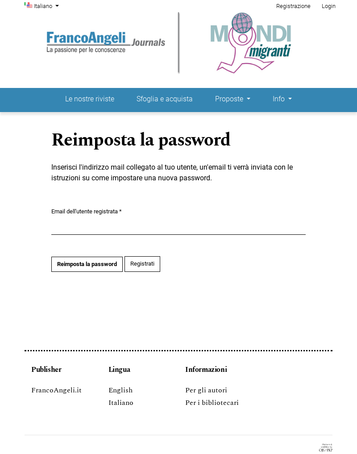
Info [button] (279, 99)
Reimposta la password (87, 264)
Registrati (142, 263)
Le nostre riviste (89, 99)
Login (329, 6)
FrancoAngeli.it (56, 390)
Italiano (47, 5)
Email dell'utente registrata (86, 211)
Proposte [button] (230, 99)
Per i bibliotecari (212, 402)
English (120, 390)
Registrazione (293, 6)
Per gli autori (206, 390)
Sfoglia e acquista (165, 99)
